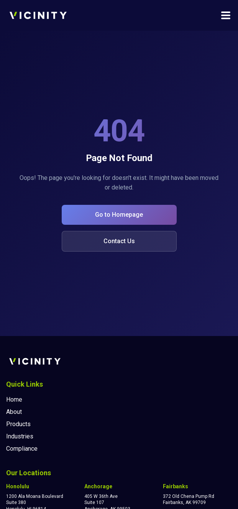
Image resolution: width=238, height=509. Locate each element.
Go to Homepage (119, 214)
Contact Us (119, 241)
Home (14, 399)
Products (18, 424)
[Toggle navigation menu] (226, 15)
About (14, 411)
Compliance (22, 448)
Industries (19, 436)
